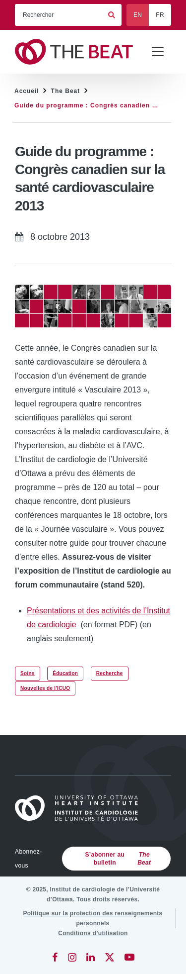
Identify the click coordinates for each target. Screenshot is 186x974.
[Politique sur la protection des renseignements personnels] (93, 918)
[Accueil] (81, 808)
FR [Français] (160, 14)
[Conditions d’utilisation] (93, 933)
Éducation (65, 673)
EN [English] (137, 14)
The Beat (65, 91)
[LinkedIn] (90, 957)
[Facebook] (55, 957)
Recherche (109, 673)
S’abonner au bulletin (120, 859)
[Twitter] (110, 957)
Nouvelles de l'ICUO (45, 688)
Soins (27, 673)
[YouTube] (129, 957)
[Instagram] (72, 957)
